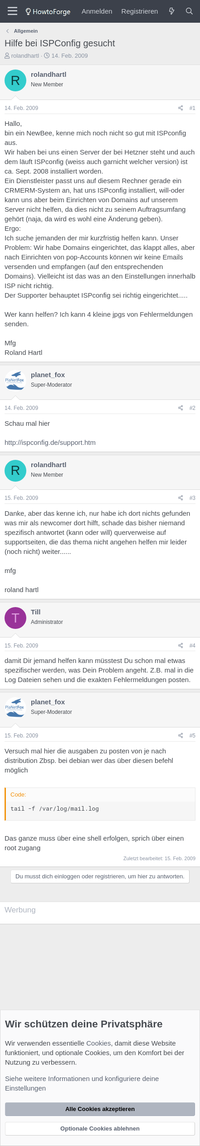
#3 (192, 498)
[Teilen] (180, 108)
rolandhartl (25, 55)
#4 (192, 646)
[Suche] (189, 11)
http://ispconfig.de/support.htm (50, 442)
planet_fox (48, 375)
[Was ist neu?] (171, 11)
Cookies (98, 1043)
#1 (192, 108)
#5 (192, 735)
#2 (192, 408)
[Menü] (12, 11)
